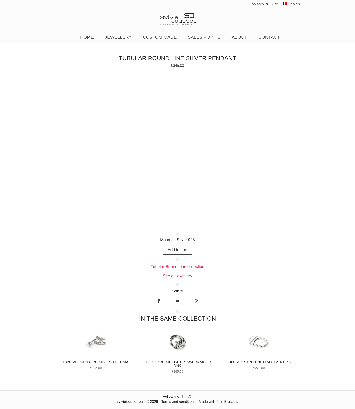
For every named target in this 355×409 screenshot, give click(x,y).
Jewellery (118, 38)
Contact (269, 38)
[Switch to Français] (291, 5)
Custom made (160, 38)
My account (260, 4)
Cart (275, 4)
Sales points (204, 38)
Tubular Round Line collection (177, 266)
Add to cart (177, 249)
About (239, 38)
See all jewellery (177, 276)
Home (87, 38)
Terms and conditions (178, 402)
